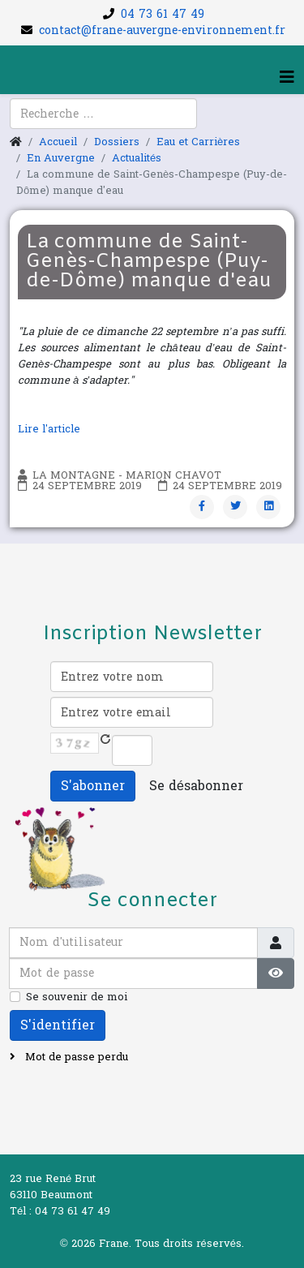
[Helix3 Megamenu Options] (287, 78)
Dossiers (116, 142)
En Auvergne (61, 158)
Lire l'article (50, 429)
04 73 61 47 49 (162, 14)
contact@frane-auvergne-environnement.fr (162, 30)
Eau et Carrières (198, 142)
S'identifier (57, 1025)
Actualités (136, 158)
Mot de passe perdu (75, 1057)
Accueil (58, 142)
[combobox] (103, 113)
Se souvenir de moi (76, 997)
